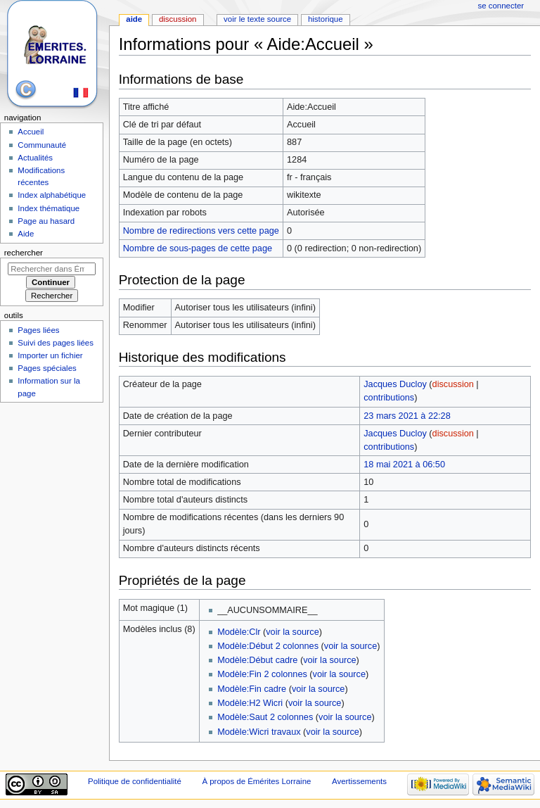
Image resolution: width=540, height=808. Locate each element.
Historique (325, 19)
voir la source (292, 632)
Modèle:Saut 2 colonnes (265, 717)
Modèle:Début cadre (257, 660)
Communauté (42, 145)
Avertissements (359, 781)
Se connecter (501, 5)
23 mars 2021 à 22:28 (407, 416)
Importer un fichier (50, 355)
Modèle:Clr (238, 632)
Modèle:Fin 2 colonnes (262, 674)
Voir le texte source (257, 19)
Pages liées (38, 330)
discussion (453, 384)
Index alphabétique (52, 195)
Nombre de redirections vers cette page (201, 231)
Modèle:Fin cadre (251, 689)
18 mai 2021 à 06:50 (404, 464)
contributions (389, 398)
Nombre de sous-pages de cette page (197, 248)
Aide (134, 19)
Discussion (177, 19)
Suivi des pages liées (56, 343)
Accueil (31, 131)
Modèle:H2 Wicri (250, 703)
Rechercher (23, 252)
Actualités (35, 157)
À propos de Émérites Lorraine (256, 781)
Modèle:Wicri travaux (258, 732)
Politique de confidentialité (134, 781)
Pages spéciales (47, 368)
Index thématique (48, 208)
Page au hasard (46, 221)
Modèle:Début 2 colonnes (268, 646)
